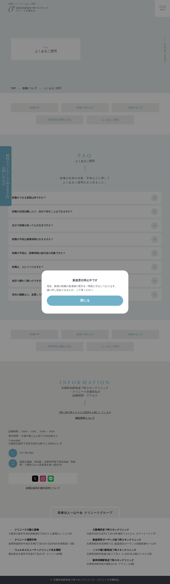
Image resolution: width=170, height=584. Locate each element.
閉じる (85, 300)
